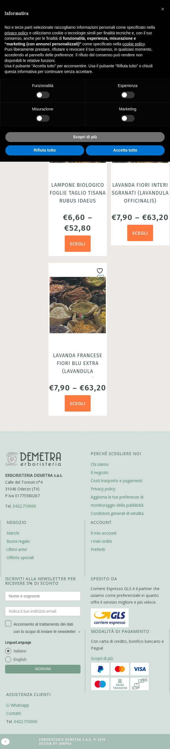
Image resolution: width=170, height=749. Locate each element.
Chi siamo (100, 464)
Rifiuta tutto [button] (45, 150)
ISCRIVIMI (43, 669)
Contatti (13, 713)
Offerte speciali (20, 557)
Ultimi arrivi (16, 549)
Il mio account (104, 533)
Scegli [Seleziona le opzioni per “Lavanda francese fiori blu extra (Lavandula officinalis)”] (78, 403)
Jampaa (65, 744)
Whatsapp (17, 705)
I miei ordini (101, 541)
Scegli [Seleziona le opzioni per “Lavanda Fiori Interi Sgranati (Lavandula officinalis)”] (140, 233)
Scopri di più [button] (85, 137)
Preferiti (98, 549)
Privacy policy (103, 489)
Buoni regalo (18, 541)
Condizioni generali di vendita (117, 513)
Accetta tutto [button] (125, 150)
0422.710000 (24, 506)
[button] (162, 9)
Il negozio (99, 472)
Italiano (20, 651)
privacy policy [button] (16, 33)
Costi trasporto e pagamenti (116, 480)
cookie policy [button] (133, 44)
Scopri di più (102, 658)
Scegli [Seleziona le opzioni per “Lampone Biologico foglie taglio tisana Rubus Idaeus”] (78, 243)
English (20, 659)
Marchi (12, 533)
